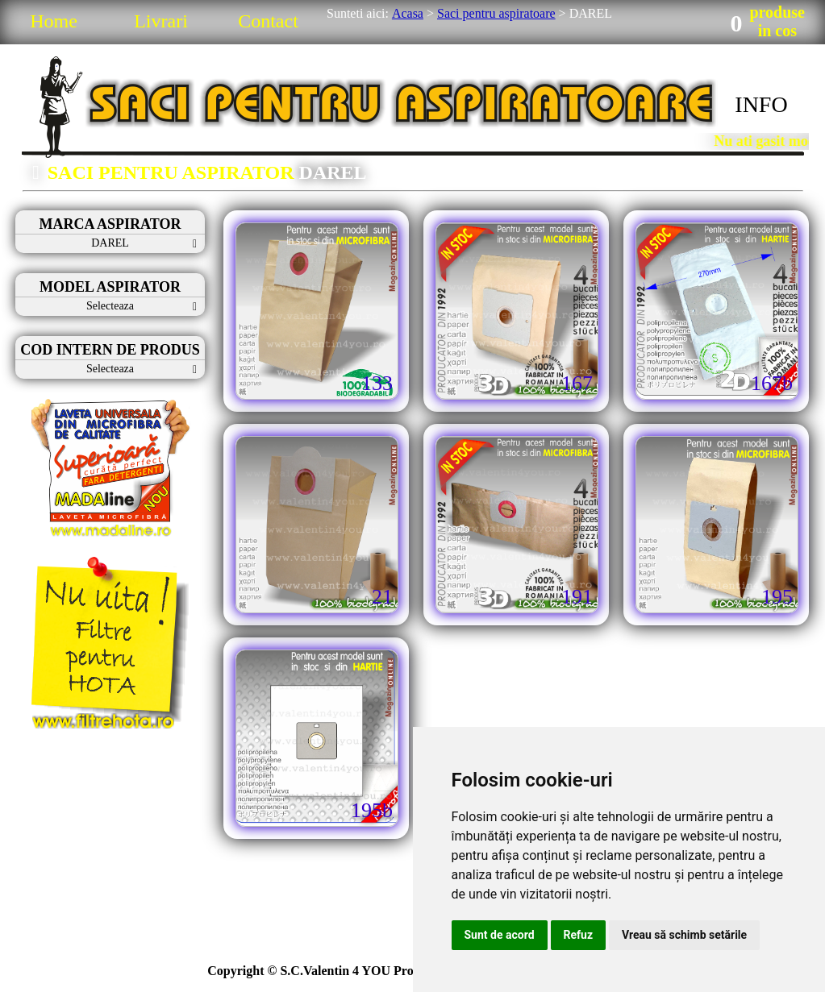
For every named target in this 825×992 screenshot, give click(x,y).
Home (53, 20)
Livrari (161, 20)
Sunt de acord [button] (500, 934)
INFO (761, 104)
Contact (268, 20)
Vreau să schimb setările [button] (684, 934)
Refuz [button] (579, 934)
